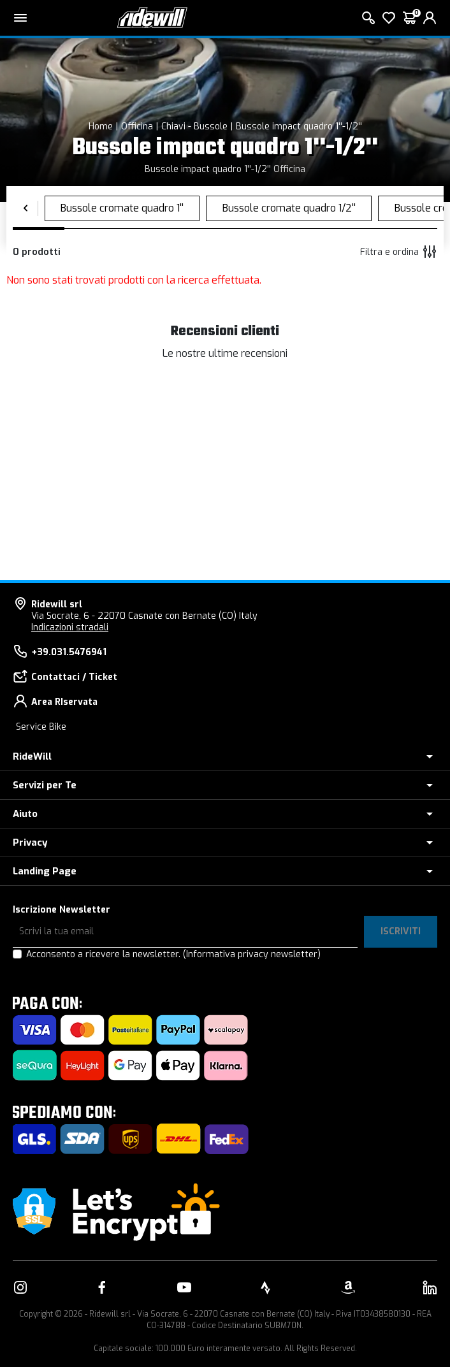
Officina (137, 126)
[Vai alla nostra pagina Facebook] (102, 1287)
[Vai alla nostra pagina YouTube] (184, 1287)
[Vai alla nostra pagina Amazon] (348, 1287)
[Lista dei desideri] (388, 18)
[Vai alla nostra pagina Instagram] (20, 1287)
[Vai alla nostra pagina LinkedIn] (429, 1287)
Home (101, 126)
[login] (429, 18)
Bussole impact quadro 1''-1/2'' (299, 126)
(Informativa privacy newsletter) (252, 954)
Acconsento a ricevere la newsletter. (173, 954)
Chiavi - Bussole (194, 126)
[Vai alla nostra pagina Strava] (265, 1287)
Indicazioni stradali (69, 627)
